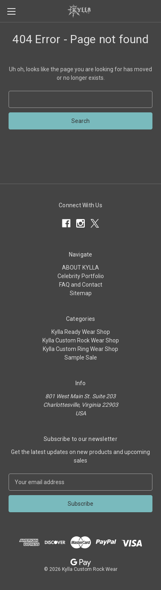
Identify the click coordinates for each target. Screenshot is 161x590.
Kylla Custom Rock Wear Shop (80, 340)
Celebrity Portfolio (80, 276)
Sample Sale (80, 357)
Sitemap (81, 293)
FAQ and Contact (80, 284)
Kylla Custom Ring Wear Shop (80, 349)
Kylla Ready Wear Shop (80, 332)
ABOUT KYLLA (80, 267)
